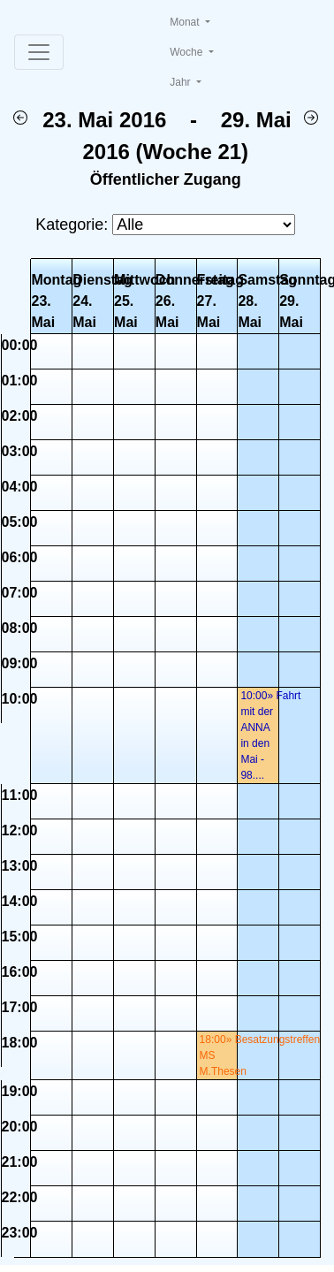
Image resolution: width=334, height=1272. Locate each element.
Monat (186, 22)
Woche (187, 52)
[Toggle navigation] (39, 52)
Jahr (182, 82)
